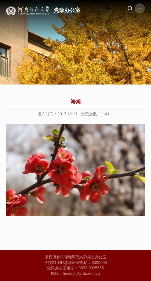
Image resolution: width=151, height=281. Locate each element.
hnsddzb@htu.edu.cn (81, 273)
